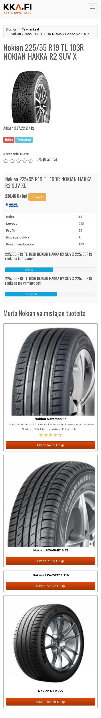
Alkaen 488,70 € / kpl (50, 702)
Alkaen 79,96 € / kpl (51, 561)
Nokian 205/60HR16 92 (50, 550)
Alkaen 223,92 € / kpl (50, 586)
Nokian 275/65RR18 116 (50, 575)
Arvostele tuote (16, 154)
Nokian (9, 139)
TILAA (37, 197)
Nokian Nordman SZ (50, 419)
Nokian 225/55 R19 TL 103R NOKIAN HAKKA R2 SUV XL (48, 182)
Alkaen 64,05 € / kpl (51, 445)
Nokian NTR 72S (50, 691)
